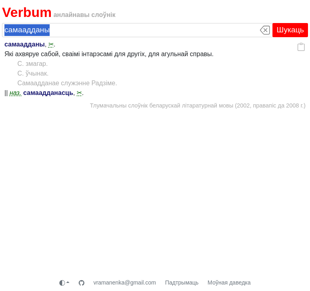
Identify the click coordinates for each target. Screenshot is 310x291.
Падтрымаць (182, 282)
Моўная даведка (229, 282)
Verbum (27, 12)
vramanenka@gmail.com (124, 282)
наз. (15, 92)
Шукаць (290, 29)
